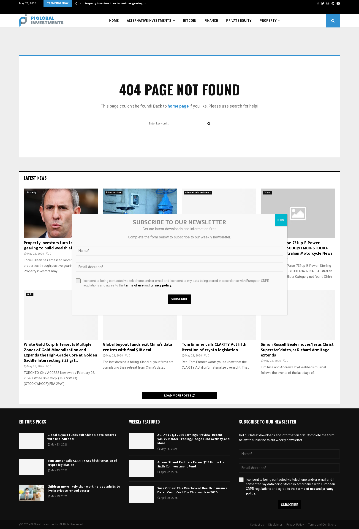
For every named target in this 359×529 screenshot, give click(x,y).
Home (114, 20)
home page (178, 106)
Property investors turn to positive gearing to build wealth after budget (58, 246)
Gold (29, 294)
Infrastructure (113, 192)
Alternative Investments (149, 20)
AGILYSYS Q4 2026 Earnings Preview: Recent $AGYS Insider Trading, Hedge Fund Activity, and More (193, 439)
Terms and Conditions (322, 524)
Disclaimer (275, 524)
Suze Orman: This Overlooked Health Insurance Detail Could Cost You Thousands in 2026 (192, 490)
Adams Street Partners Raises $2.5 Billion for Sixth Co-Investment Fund (191, 464)
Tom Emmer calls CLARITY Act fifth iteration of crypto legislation (214, 347)
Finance (211, 20)
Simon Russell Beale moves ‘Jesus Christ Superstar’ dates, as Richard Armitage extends (297, 350)
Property (268, 20)
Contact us (257, 524)
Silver (267, 192)
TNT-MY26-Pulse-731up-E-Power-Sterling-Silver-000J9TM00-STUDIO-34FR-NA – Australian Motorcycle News (296, 248)
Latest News (35, 178)
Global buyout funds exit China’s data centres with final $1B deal (137, 347)
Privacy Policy (295, 524)
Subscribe (289, 505)
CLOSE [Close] (281, 220)
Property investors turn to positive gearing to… (116, 3)
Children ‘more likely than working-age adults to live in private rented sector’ (83, 488)
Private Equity (238, 20)
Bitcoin (189, 20)
